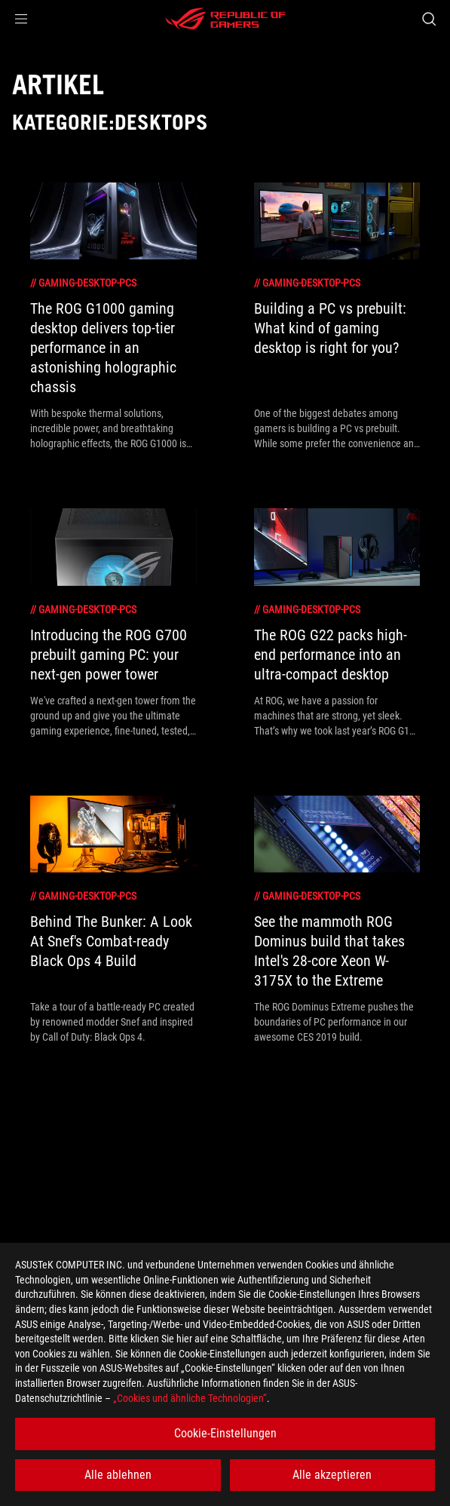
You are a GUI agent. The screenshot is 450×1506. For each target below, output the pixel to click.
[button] (21, 19)
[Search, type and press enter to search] (428, 19)
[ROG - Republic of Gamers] (225, 19)
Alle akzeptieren (332, 1475)
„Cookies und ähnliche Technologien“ (190, 1398)
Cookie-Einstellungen (225, 1433)
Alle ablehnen (118, 1475)
